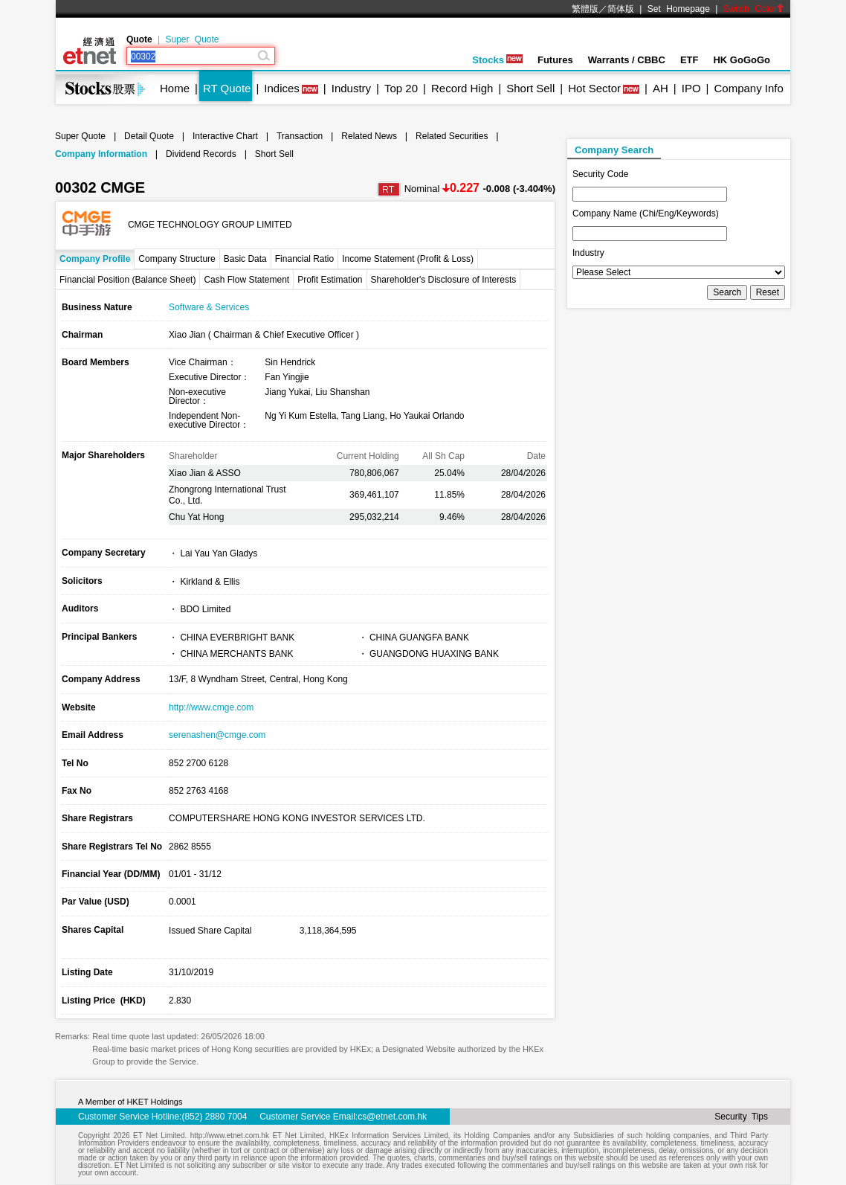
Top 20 (401, 88)
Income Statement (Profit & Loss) (408, 259)
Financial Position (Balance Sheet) (127, 279)
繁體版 (585, 9)
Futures (555, 59)
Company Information (101, 154)
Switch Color (753, 9)
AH (660, 88)
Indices (282, 88)
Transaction (300, 136)
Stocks (497, 59)
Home (175, 88)
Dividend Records (201, 154)
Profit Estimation (329, 279)
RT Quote (227, 88)
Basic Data (245, 259)
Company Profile (94, 259)
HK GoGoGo (741, 59)
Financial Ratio (304, 259)
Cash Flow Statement (246, 279)
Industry (351, 88)
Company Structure (176, 259)
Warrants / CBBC (626, 59)
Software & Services (209, 307)
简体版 (620, 9)
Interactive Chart (225, 136)
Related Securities (452, 136)
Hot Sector (594, 88)
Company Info (748, 88)
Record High (462, 88)
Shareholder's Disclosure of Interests (444, 279)
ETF (689, 59)
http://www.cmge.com (211, 707)
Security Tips (741, 1116)
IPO (691, 88)
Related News (369, 136)
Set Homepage (679, 9)
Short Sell (530, 88)
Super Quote (192, 39)
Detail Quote (149, 136)
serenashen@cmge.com (217, 735)
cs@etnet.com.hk (392, 1116)
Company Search (614, 149)
